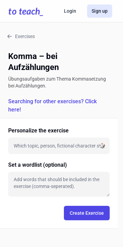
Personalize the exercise (38, 130)
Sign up (100, 11)
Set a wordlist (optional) (37, 165)
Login (70, 11)
